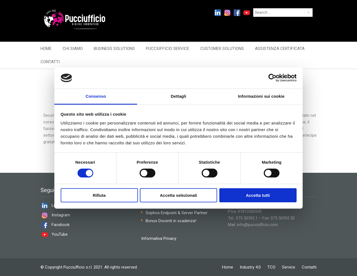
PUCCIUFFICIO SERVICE (167, 48)
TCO (271, 267)
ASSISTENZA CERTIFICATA (280, 48)
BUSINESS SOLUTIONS (114, 48)
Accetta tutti (258, 195)
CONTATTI (50, 61)
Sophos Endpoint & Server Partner (176, 212)
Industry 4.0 (250, 267)
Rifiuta (99, 195)
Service (288, 267)
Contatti (309, 267)
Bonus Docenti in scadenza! (171, 220)
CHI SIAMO (73, 48)
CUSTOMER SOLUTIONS (222, 48)
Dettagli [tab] (178, 96)
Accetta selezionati (178, 195)
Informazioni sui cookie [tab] (261, 96)
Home (227, 267)
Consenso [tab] (96, 96)
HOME (46, 48)
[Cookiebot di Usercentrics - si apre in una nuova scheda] (272, 78)
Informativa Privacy (158, 238)
